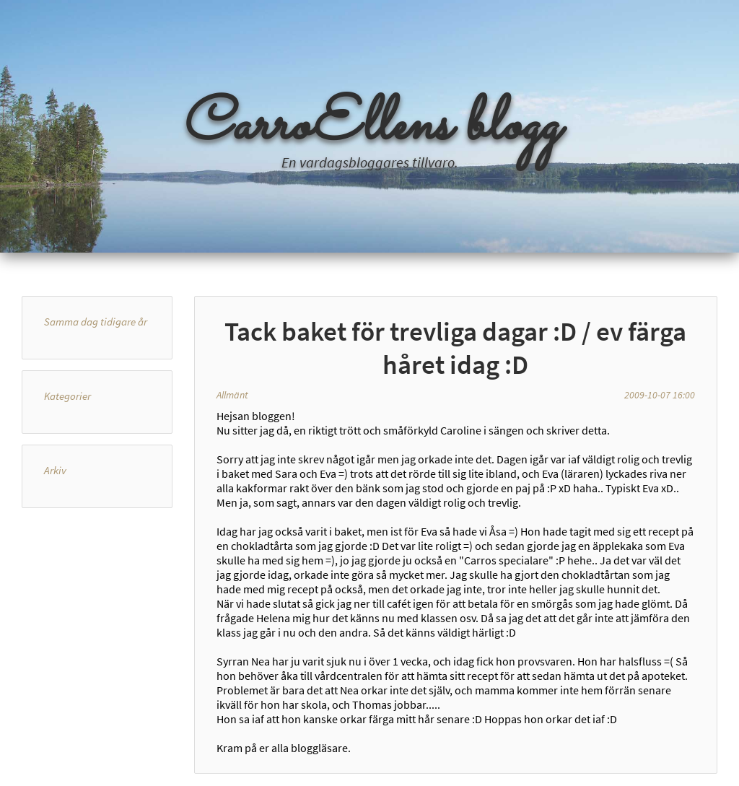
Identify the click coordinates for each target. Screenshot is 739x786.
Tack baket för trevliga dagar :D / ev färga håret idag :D (455, 348)
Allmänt (232, 394)
